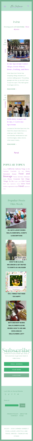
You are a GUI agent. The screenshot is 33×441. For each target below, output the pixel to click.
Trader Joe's (17, 181)
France (15, 176)
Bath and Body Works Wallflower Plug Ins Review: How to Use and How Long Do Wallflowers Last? (16, 328)
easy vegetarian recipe (13, 184)
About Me (23, 414)
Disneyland (6, 174)
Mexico (10, 179)
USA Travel (25, 181)
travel (21, 186)
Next (16, 152)
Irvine (5, 51)
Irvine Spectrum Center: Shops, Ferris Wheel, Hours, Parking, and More (18, 67)
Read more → (12, 89)
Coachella (13, 171)
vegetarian (27, 186)
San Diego (25, 179)
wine (4, 189)
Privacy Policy (12, 414)
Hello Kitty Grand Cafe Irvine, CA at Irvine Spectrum (16, 122)
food (28, 184)
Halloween (27, 176)
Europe (14, 174)
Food (21, 416)
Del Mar (21, 171)
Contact (14, 416)
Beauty (5, 169)
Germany (20, 176)
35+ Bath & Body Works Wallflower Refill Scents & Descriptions (16, 233)
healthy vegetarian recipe (10, 186)
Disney (28, 171)
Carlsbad (5, 171)
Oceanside (16, 179)
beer (4, 184)
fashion (23, 184)
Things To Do (8, 181)
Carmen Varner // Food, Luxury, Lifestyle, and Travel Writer (17, 431)
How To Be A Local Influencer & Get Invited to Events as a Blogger (16, 264)
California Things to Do (22, 169)
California (5, 104)
